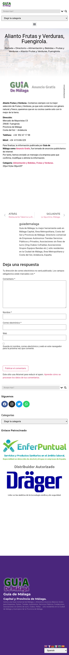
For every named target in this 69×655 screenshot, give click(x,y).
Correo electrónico (12, 323)
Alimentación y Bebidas (41, 48)
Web (5, 333)
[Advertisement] (34, 186)
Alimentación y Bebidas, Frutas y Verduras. (33, 163)
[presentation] (23, 358)
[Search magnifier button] (66, 11)
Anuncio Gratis (23, 148)
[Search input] (31, 11)
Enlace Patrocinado (14, 430)
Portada (9, 48)
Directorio (20, 48)
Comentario (9, 279)
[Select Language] (55, 650)
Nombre (7, 312)
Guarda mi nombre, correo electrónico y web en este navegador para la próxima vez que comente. (32, 347)
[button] (34, 24)
